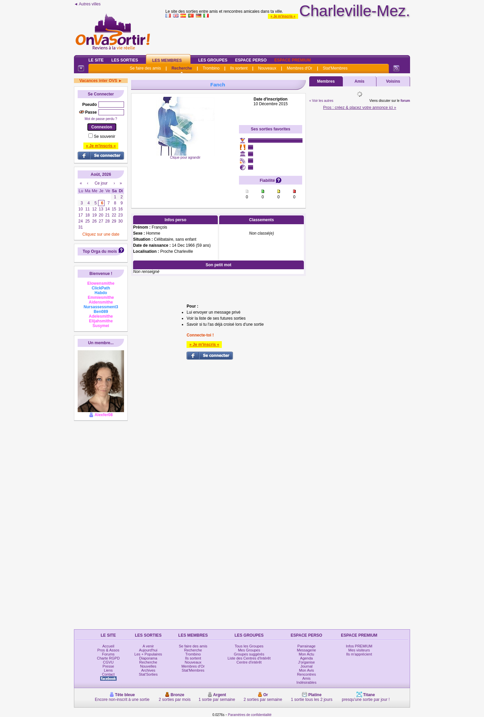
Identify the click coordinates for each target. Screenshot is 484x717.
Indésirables (306, 682)
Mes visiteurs (359, 650)
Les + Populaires (148, 654)
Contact (108, 674)
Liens (108, 670)
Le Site (96, 60)
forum (405, 101)
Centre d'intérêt (249, 662)
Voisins (393, 81)
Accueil (108, 646)
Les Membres (167, 60)
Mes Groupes (249, 650)
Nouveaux (267, 68)
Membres (326, 81)
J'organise (306, 662)
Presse (108, 666)
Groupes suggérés (249, 654)
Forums (108, 654)
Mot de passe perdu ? (101, 119)
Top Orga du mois (100, 251)
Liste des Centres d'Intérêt (249, 658)
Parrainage (306, 646)
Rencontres (306, 674)
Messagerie (306, 650)
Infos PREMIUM (359, 646)
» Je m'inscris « (283, 16)
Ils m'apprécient (359, 654)
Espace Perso (251, 60)
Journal (306, 666)
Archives (148, 670)
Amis (359, 81)
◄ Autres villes (87, 4)
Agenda (306, 658)
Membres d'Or (299, 68)
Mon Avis (306, 670)
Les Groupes (213, 60)
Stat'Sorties (148, 674)
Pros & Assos (108, 650)
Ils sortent (238, 68)
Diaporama (148, 658)
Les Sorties (124, 60)
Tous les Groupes (249, 646)
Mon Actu (306, 654)
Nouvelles (148, 666)
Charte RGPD (108, 658)
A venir (148, 646)
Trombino (211, 68)
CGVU (108, 662)
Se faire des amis (145, 68)
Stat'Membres (335, 68)
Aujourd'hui (148, 650)
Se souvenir (104, 136)
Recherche (181, 68)
